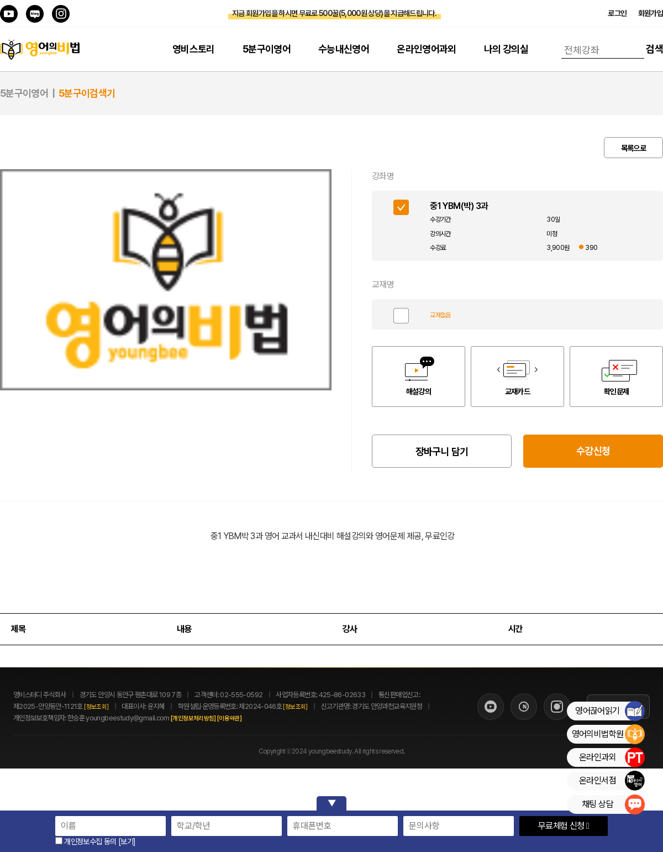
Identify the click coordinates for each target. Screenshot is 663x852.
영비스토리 (193, 49)
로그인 (617, 13)
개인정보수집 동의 (86, 841)
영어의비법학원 (608, 734)
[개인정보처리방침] (205, 718)
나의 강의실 (506, 49)
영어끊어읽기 (609, 711)
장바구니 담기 (442, 451)
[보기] (126, 841)
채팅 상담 (613, 804)
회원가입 (650, 13)
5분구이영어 (267, 49)
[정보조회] (96, 706)
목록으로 (633, 148)
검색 (654, 49)
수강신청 (593, 451)
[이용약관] (241, 718)
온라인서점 (611, 780)
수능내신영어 (343, 49)
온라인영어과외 (426, 49)
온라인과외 (611, 757)
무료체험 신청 (563, 825)
